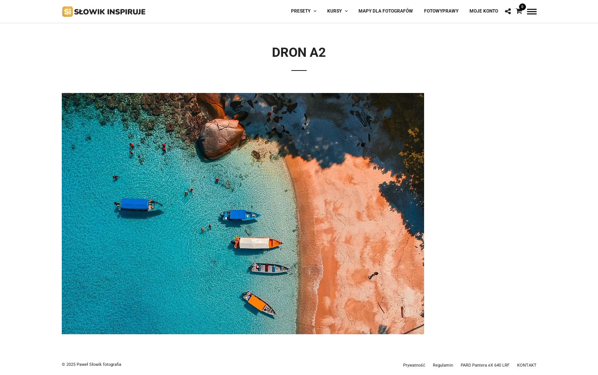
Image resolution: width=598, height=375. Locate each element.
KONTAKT (527, 365)
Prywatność (414, 365)
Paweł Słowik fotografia (99, 364)
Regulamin (443, 365)
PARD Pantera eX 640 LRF (485, 365)
